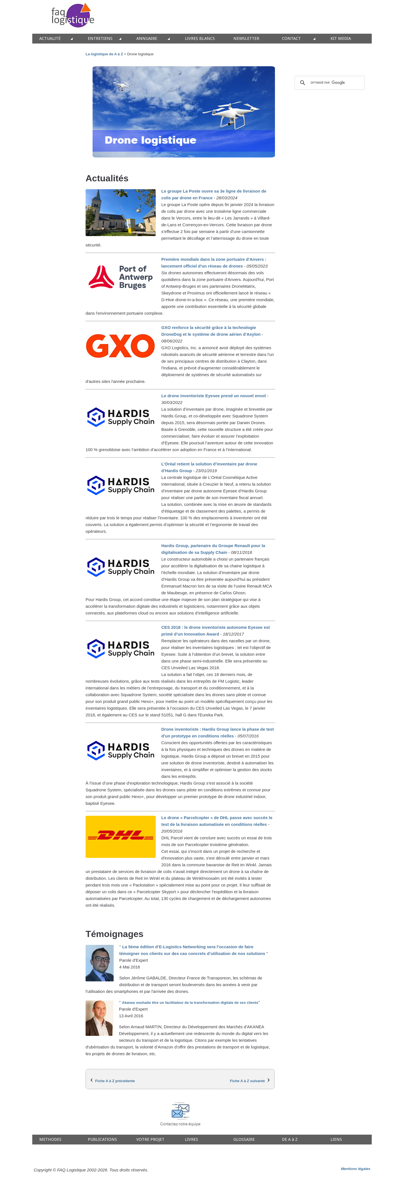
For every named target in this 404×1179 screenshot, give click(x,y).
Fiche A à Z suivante (247, 1081)
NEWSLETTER (246, 38)
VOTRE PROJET (150, 1139)
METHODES (50, 1139)
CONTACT (291, 38)
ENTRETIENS (100, 38)
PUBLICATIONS (102, 1139)
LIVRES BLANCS (200, 38)
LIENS (336, 1139)
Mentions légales (355, 1169)
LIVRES (191, 1139)
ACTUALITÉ (50, 38)
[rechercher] (329, 82)
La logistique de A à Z (104, 54)
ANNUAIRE (146, 38)
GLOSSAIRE (244, 1139)
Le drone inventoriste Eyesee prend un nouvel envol (214, 395)
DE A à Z (290, 1139)
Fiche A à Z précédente (115, 1081)
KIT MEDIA (340, 38)
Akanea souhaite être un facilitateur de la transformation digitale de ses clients (190, 1002)
